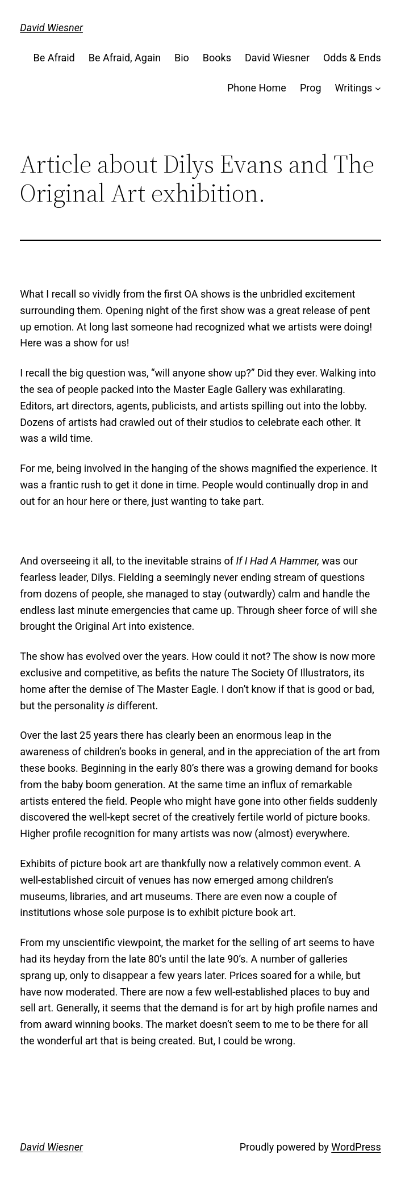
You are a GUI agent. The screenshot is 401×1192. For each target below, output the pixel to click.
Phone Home (256, 88)
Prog (310, 88)
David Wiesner (51, 28)
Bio (181, 58)
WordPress (356, 1147)
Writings (354, 88)
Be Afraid (53, 58)
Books (217, 58)
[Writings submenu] (378, 88)
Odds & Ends (352, 58)
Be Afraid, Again (125, 58)
